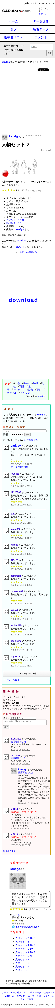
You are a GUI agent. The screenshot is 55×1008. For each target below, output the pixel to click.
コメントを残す (11, 681)
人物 (17, 383)
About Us (9, 998)
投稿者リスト (13, 37)
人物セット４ (22, 961)
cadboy (16, 446)
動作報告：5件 (14, 223)
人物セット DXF (23, 958)
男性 (22, 386)
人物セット (21, 972)
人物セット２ (22, 968)
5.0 (22, 190)
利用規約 (21, 998)
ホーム (13, 21)
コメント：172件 (15, 220)
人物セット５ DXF (25, 940)
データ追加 (41, 21)
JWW (26, 383)
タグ (13, 29)
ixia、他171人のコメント (15, 235)
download (23, 300)
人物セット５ (22, 944)
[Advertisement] (27, 103)
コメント (40, 37)
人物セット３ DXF (25, 951)
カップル (12, 392)
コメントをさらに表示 (27, 674)
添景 (30, 389)
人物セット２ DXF (25, 954)
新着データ (41, 29)
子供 (39, 389)
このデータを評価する (27, 252)
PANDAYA (18, 389)
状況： (19, 719)
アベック (25, 392)
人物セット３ (22, 965)
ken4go (41, 396)
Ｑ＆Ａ (46, 998)
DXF (35, 383)
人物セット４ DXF (25, 947)
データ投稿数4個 (19, 468)
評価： (13, 434)
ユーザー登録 (34, 998)
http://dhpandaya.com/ (27, 929)
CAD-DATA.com (47, 3)
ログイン (43, 14)
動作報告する (31, 440)
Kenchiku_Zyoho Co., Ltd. (40, 1006)
